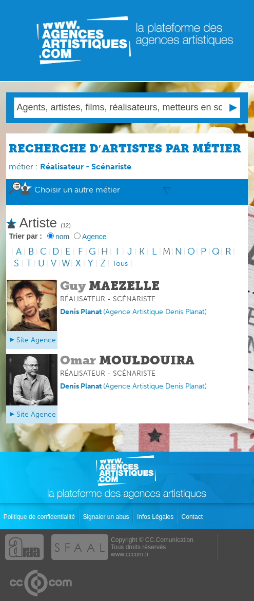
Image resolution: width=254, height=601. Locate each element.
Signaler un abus (106, 516)
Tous (120, 263)
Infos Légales (156, 516)
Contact (193, 516)
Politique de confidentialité (40, 516)
